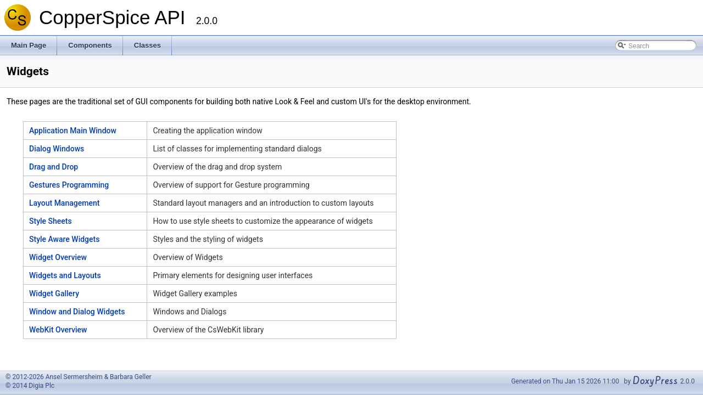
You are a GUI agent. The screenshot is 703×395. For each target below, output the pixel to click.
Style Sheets (50, 221)
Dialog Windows (56, 148)
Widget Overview (58, 257)
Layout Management (64, 203)
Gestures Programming (69, 184)
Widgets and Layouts (65, 275)
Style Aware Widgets (64, 239)
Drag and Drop (53, 166)
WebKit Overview (58, 329)
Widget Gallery (54, 293)
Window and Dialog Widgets (77, 311)
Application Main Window (72, 130)
